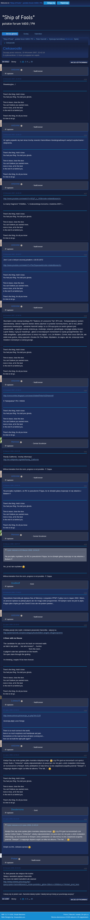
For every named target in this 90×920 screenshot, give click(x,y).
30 (32, 62)
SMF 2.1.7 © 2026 (7, 914)
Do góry (5, 899)
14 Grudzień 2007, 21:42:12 (12, 390)
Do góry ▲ (85, 914)
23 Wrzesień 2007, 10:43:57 (12, 254)
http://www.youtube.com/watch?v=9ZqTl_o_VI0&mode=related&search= (32, 199)
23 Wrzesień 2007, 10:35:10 (12, 135)
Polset (14, 858)
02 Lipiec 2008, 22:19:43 (11, 624)
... (30, 62)
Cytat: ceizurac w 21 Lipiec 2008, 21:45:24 (22, 825)
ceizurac (15, 69)
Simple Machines (19, 914)
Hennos (15, 442)
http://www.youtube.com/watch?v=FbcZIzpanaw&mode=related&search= (32, 265)
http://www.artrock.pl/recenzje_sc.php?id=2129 (22, 716)
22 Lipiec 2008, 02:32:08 (11, 819)
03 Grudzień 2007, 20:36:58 (12, 315)
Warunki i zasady (74, 914)
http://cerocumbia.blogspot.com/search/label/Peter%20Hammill (28, 396)
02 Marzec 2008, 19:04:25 (11, 485)
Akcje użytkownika (79, 62)
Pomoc (66, 914)
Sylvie (76, 39)
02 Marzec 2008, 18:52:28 (11, 451)
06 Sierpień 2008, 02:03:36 (12, 868)
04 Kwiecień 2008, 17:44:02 (12, 592)
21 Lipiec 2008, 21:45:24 (11, 755)
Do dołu (5, 62)
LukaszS (15, 700)
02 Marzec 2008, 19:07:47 (11, 544)
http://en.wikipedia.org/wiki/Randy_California (21, 459)
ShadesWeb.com (19, 917)
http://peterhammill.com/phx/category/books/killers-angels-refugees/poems (33, 633)
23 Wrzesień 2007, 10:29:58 (12, 79)
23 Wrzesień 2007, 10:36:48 (12, 193)
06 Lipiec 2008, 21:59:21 (11, 710)
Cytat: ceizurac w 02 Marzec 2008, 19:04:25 (23, 550)
